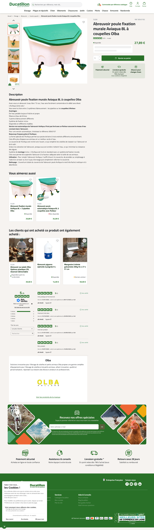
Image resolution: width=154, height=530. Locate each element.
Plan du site (59, 502)
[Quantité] (97, 58)
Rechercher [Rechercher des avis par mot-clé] (21, 333)
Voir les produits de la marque (48, 397)
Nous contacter (83, 497)
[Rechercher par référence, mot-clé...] (56, 4)
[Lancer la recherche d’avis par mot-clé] (32, 333)
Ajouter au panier (124, 58)
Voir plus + (15, 438)
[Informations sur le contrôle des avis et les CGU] (32, 304)
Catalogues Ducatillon (63, 497)
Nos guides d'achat (85, 502)
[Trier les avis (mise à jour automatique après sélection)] (22, 329)
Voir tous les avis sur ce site (22, 307)
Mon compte (59, 500)
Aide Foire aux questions (87, 505)
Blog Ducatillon (83, 500)
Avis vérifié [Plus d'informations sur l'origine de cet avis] (85, 293)
